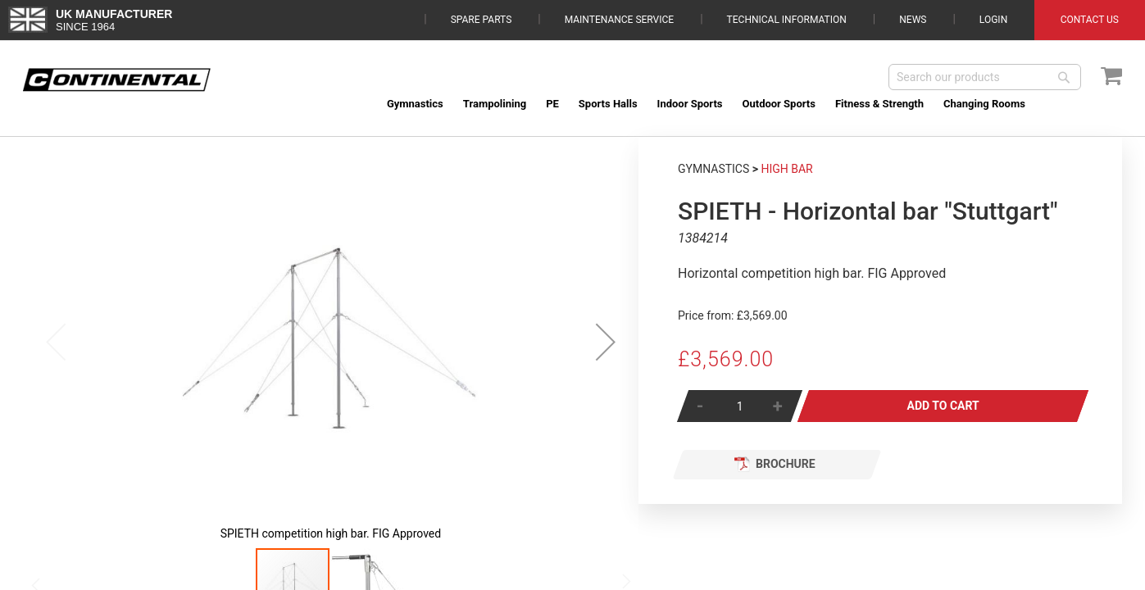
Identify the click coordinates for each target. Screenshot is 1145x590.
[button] (605, 342)
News (912, 19)
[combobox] (984, 77)
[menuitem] (415, 103)
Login (993, 19)
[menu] (749, 103)
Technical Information (787, 19)
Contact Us (1090, 19)
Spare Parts (481, 19)
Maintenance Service (619, 19)
